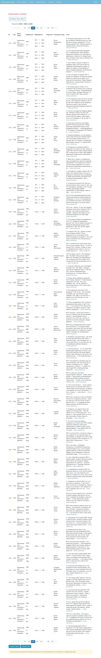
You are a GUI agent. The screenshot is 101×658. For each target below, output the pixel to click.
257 (25, 28)
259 (33, 28)
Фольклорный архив (8, 2)
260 (37, 28)
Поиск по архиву (22, 2)
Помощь (51, 2)
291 (48, 28)
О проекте (59, 2)
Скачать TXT (26, 646)
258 (29, 28)
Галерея (31, 2)
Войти (95, 2)
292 (52, 28)
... (21, 28)
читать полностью (71, 47)
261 (41, 28)
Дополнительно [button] (41, 2)
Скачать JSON (14, 646)
